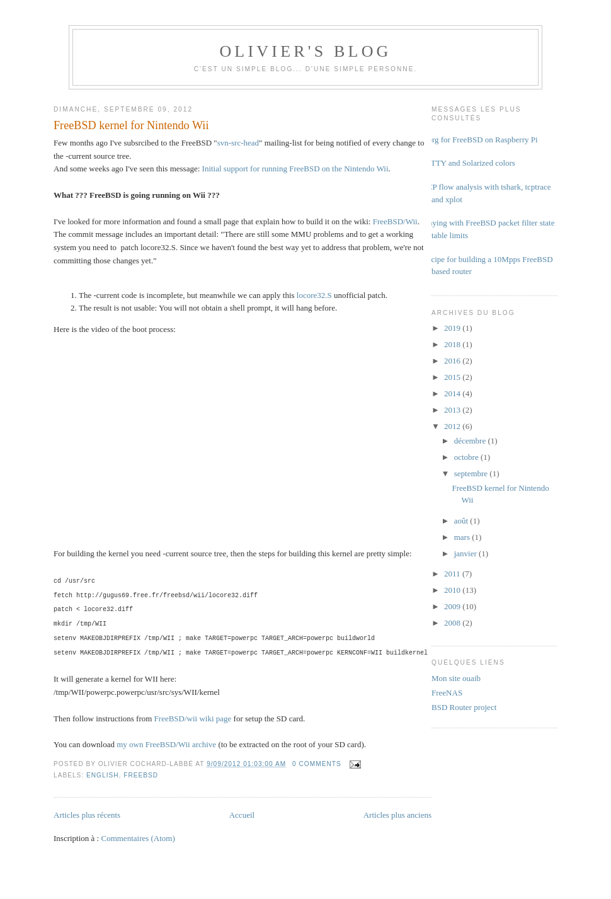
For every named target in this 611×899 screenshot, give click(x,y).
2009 (453, 606)
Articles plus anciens (397, 815)
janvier (466, 553)
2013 (453, 410)
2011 (453, 573)
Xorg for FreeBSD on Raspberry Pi (480, 139)
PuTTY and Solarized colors (468, 163)
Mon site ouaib (456, 678)
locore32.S (314, 295)
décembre (471, 440)
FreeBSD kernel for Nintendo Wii (131, 125)
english (102, 775)
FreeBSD (140, 775)
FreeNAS (446, 692)
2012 (453, 426)
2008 (453, 622)
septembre (472, 473)
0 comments (316, 763)
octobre (467, 457)
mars (463, 537)
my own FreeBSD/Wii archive (166, 744)
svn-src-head (238, 142)
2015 (453, 377)
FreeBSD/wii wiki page (193, 718)
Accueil (241, 815)
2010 (453, 590)
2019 (453, 328)
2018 (453, 344)
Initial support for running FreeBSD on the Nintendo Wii (295, 168)
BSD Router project (463, 707)
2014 (453, 393)
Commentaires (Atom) (137, 838)
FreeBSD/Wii (395, 221)
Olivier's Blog (305, 51)
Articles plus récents (87, 815)
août (462, 520)
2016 (453, 360)
